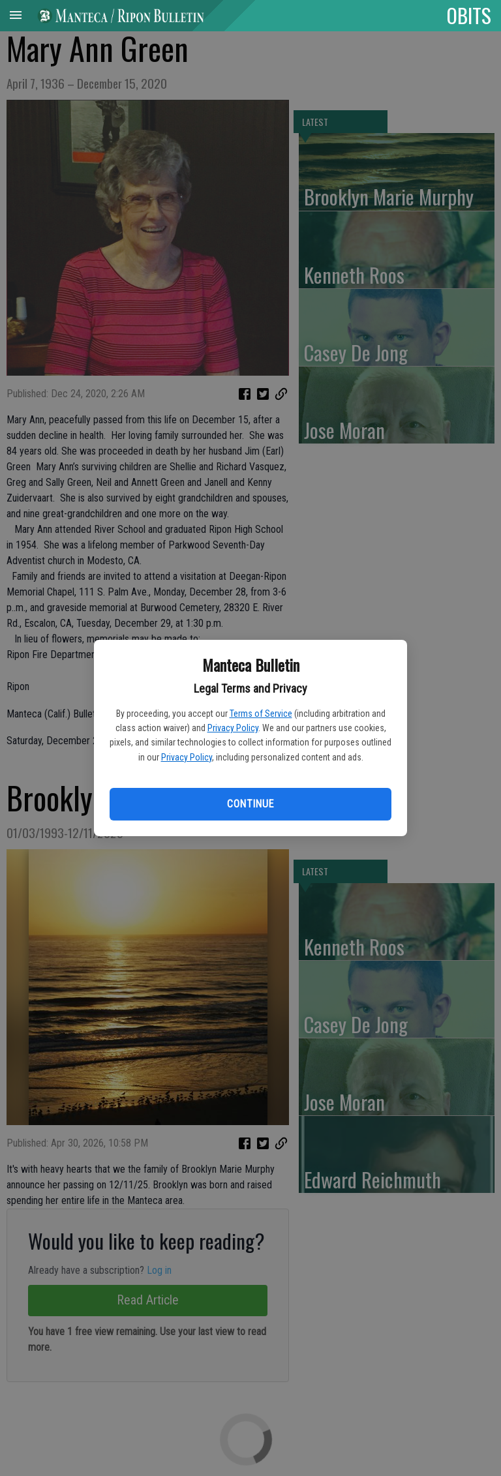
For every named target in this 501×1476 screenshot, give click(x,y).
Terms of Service (261, 713)
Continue (250, 804)
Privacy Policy (232, 728)
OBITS (469, 15)
